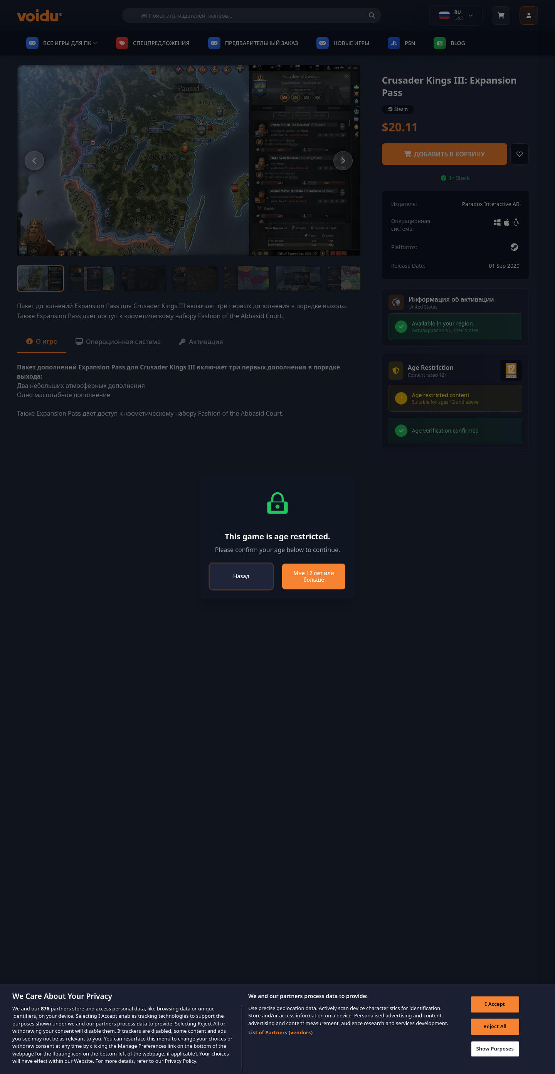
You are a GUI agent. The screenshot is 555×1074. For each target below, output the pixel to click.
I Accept (493, 1005)
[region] (277, 1029)
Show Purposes (493, 1050)
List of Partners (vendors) (280, 1032)
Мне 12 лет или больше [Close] (313, 576)
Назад (241, 576)
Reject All (493, 1028)
